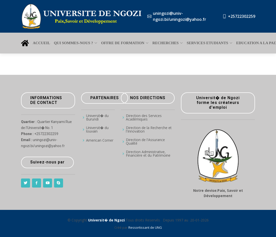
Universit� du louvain (97, 129)
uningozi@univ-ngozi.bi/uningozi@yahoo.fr (179, 16)
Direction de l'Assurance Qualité (145, 141)
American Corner (99, 140)
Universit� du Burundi (97, 117)
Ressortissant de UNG (145, 227)
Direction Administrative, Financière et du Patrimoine (148, 153)
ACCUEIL (41, 43)
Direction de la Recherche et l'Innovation (149, 129)
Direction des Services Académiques (144, 117)
